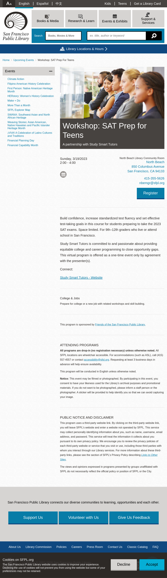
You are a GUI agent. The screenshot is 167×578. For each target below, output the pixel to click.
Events (10, 71)
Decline (123, 564)
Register (150, 193)
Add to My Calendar (63, 174)
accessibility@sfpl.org (96, 359)
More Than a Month (19, 105)
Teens (122, 3)
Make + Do (14, 100)
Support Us (33, 517)
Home (6, 60)
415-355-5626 (154, 178)
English (24, 3)
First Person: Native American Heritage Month (30, 90)
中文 (59, 3)
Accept (152, 564)
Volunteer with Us (83, 517)
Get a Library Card (147, 3)
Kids (108, 3)
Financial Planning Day (21, 140)
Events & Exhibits (115, 21)
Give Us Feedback (134, 517)
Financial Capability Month (23, 145)
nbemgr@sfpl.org (151, 183)
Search (38, 35)
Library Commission (39, 547)
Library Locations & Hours (85, 49)
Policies (61, 547)
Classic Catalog (137, 547)
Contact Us (115, 547)
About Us (15, 547)
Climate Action (16, 79)
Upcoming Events (23, 60)
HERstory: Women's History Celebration (31, 96)
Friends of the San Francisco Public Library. (120, 324)
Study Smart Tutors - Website (81, 277)
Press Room (95, 547)
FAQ (155, 547)
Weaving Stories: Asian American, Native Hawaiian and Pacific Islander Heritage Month (29, 125)
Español (42, 3)
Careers (76, 547)
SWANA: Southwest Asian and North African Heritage (29, 116)
